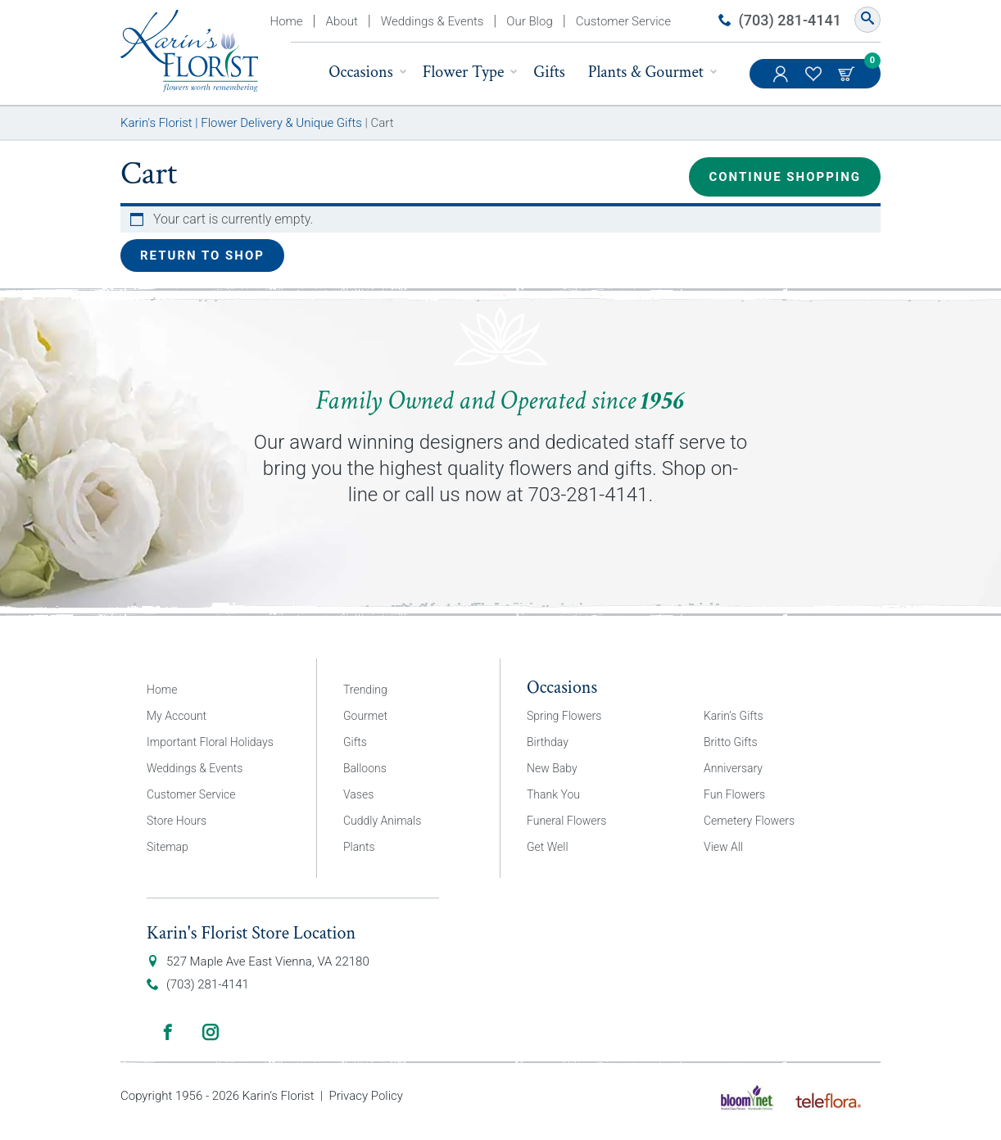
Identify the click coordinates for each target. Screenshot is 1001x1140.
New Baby (552, 768)
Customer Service (623, 21)
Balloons (365, 768)
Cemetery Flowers (749, 820)
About (342, 21)
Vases (358, 794)
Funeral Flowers (566, 820)
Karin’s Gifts (733, 715)
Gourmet (365, 715)
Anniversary (733, 768)
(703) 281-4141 (790, 20)
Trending (365, 689)
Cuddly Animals (382, 820)
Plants (359, 846)
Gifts (549, 72)
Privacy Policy (365, 1095)
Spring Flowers (564, 715)
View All (723, 846)
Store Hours (176, 820)
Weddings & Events (432, 21)
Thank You (553, 794)
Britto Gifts (731, 742)
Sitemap (167, 846)
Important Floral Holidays (210, 742)
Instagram (210, 1032)
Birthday (547, 742)
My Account (782, 82)
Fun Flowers (734, 794)
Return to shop (202, 255)
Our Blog (529, 21)
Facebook (168, 1032)
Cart (848, 73)
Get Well (547, 846)
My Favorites (815, 82)
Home (286, 21)
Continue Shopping (785, 177)
